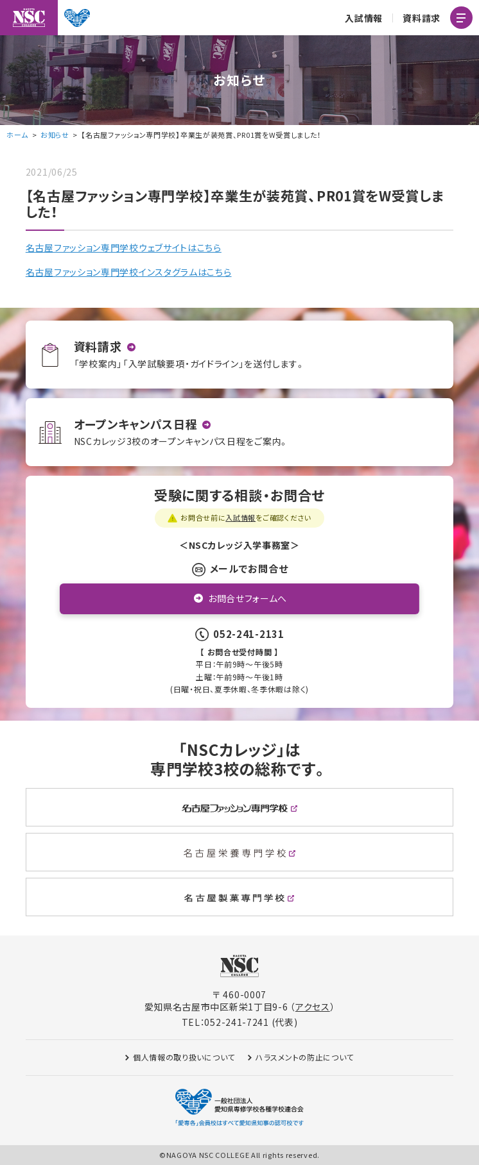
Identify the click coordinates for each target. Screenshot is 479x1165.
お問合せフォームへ (247, 598)
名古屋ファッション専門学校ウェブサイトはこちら (124, 247)
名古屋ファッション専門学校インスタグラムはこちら (129, 271)
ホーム (17, 135)
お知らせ (54, 135)
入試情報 (364, 18)
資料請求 (421, 18)
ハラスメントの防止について (305, 1057)
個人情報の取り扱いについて (184, 1057)
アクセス (312, 1006)
